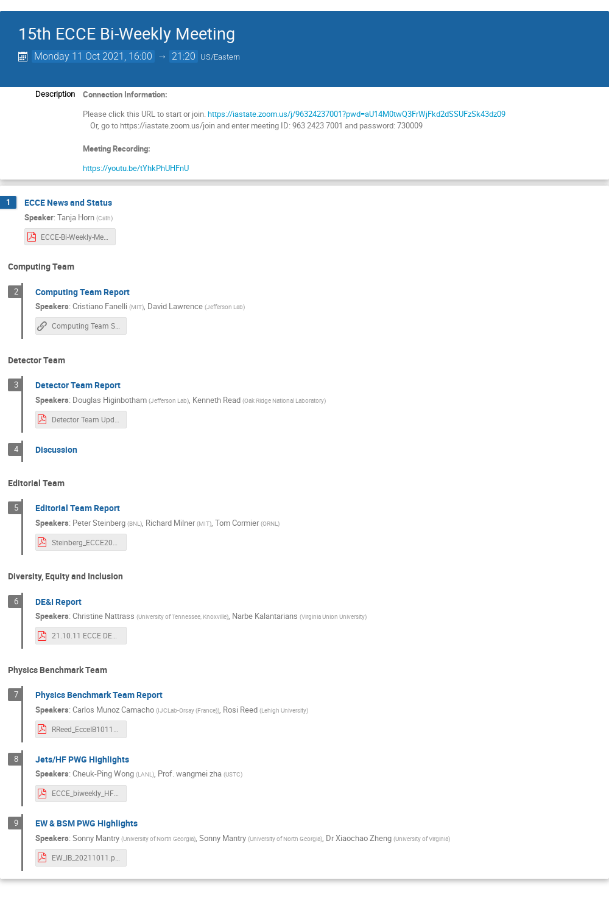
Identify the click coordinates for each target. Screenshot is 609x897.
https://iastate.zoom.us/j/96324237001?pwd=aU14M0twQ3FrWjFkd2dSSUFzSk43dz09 (355, 113)
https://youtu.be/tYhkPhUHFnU (136, 167)
